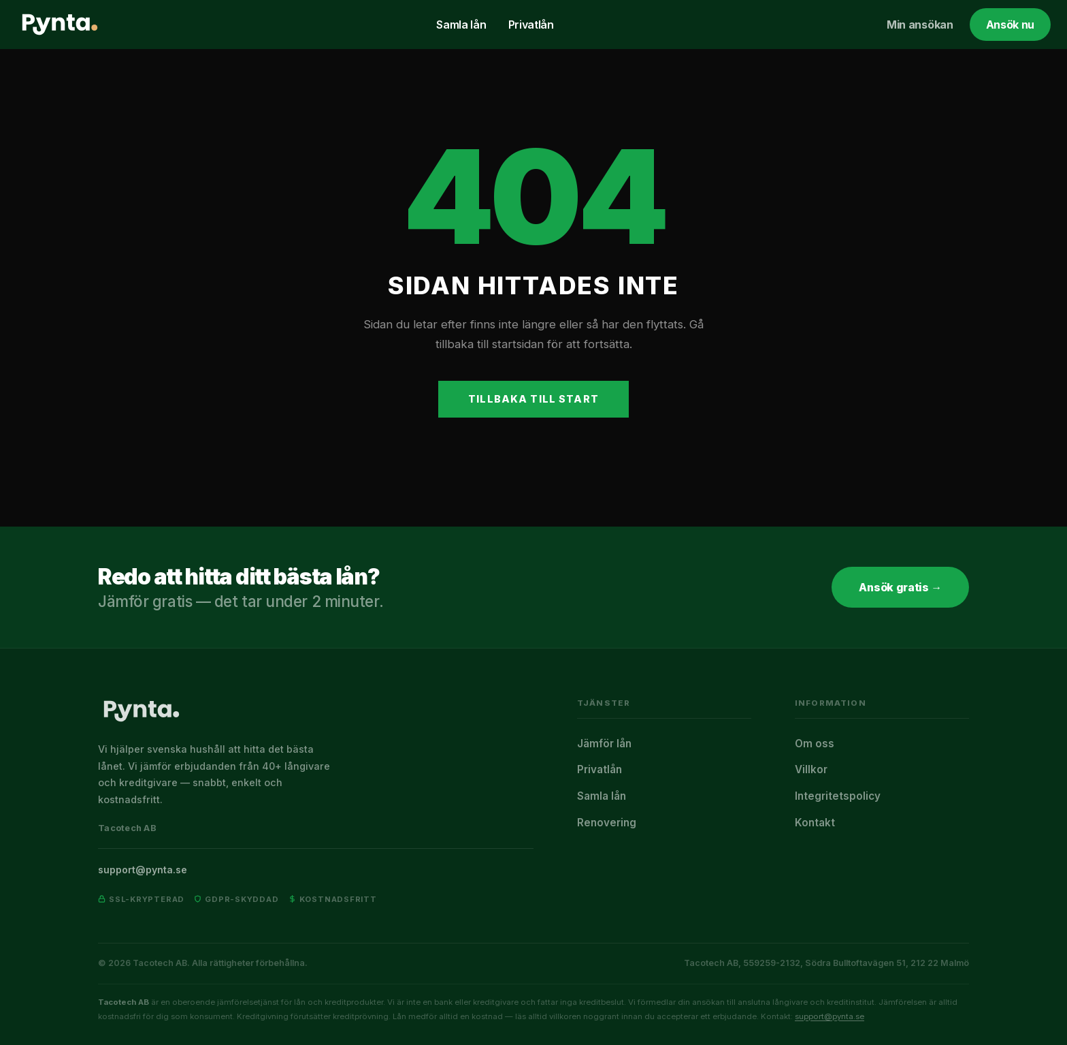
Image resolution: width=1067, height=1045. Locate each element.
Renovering (606, 822)
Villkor (811, 769)
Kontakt (815, 822)
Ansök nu (1010, 24)
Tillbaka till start (533, 399)
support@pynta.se (142, 869)
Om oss (814, 743)
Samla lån (461, 24)
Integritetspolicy (838, 796)
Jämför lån (604, 743)
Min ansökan (920, 24)
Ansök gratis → (900, 587)
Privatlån (531, 24)
